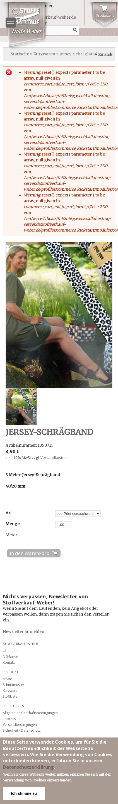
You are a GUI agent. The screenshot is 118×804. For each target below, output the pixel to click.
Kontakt (9, 662)
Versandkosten (53, 457)
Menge (13, 523)
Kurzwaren (44, 53)
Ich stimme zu (24, 793)
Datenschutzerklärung (28, 767)
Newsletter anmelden (23, 631)
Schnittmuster (13, 684)
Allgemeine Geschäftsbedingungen (30, 712)
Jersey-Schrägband (49, 432)
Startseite (20, 53)
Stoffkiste (10, 696)
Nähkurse (10, 656)
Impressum (12, 718)
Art (9, 512)
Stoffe (7, 679)
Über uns (10, 650)
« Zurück (103, 54)
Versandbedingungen (20, 724)
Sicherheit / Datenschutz (21, 730)
